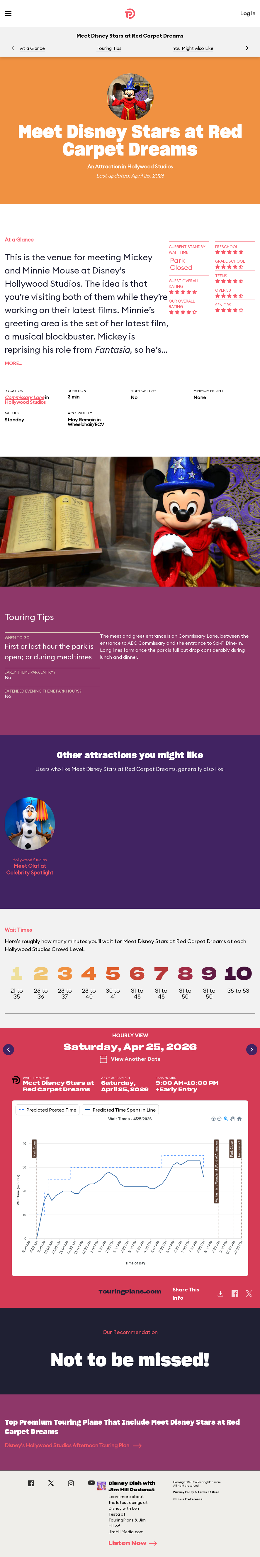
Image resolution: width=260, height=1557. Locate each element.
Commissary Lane (24, 397)
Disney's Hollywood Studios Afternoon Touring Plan (73, 1445)
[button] (247, 48)
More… (13, 363)
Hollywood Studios (150, 166)
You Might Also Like (193, 48)
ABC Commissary (146, 643)
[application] (130, 1191)
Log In (247, 13)
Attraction (108, 166)
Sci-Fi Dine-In (227, 643)
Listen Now (134, 1543)
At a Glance (32, 48)
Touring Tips (108, 48)
